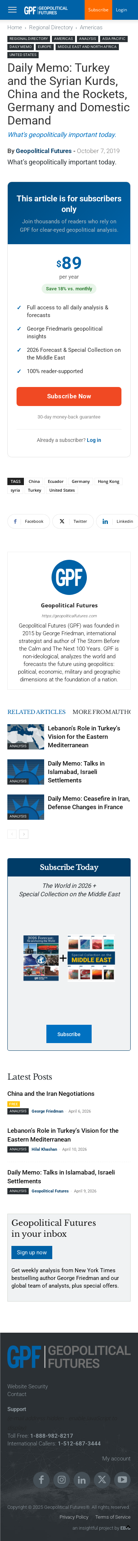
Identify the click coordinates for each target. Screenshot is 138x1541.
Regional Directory (51, 27)
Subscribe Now (69, 396)
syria (15, 490)
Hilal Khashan (44, 1149)
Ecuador (56, 481)
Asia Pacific (113, 39)
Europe (45, 47)
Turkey (34, 490)
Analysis (87, 39)
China (34, 481)
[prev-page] (12, 834)
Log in (94, 440)
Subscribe (98, 10)
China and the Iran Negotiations (51, 1093)
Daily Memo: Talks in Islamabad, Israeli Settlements (76, 772)
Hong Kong (108, 481)
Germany (81, 481)
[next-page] (23, 834)
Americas (91, 27)
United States (23, 55)
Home (14, 27)
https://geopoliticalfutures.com (69, 616)
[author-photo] (69, 595)
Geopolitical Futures (44, 151)
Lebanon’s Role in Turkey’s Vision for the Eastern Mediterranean (84, 737)
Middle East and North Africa (87, 47)
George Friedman (47, 1111)
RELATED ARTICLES (36, 711)
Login (121, 10)
